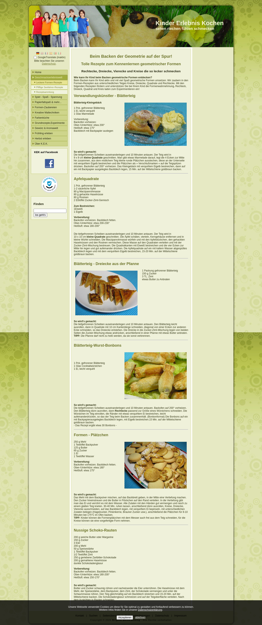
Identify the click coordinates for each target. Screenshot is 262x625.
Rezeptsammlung (45, 92)
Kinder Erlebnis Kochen (190, 23)
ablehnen (140, 617)
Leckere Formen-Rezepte (49, 82)
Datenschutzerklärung (150, 609)
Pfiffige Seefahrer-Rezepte (49, 87)
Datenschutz (49, 63)
